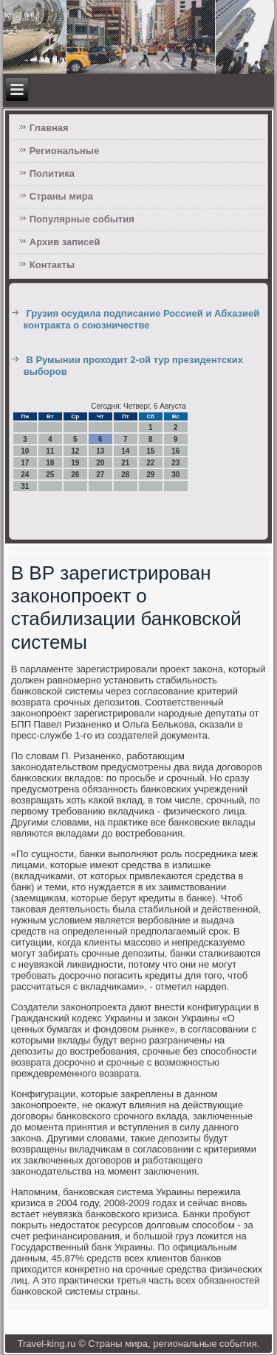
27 (100, 475)
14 (125, 451)
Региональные (64, 150)
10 (25, 451)
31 (25, 486)
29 (150, 475)
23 (175, 463)
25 (50, 475)
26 (75, 475)
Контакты (52, 264)
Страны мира (61, 196)
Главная (49, 127)
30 (175, 475)
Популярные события (82, 219)
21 (125, 463)
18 (50, 463)
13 (100, 451)
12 (75, 451)
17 (25, 463)
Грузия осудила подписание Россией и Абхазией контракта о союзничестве (141, 319)
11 (50, 451)
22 (150, 463)
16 (175, 451)
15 (150, 451)
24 (25, 475)
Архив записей (65, 241)
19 (75, 463)
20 (100, 463)
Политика (52, 173)
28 (125, 475)
